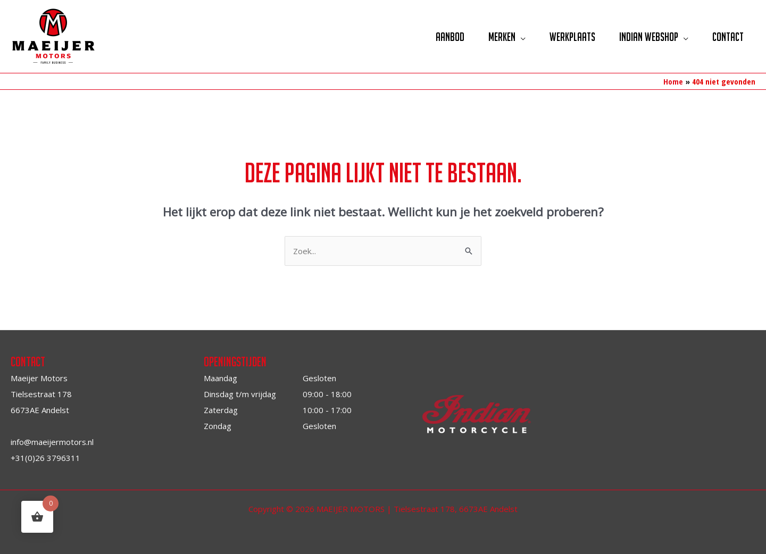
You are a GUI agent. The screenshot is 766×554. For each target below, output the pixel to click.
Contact (728, 36)
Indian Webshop (648, 36)
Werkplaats (572, 36)
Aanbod (450, 36)
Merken (501, 36)
